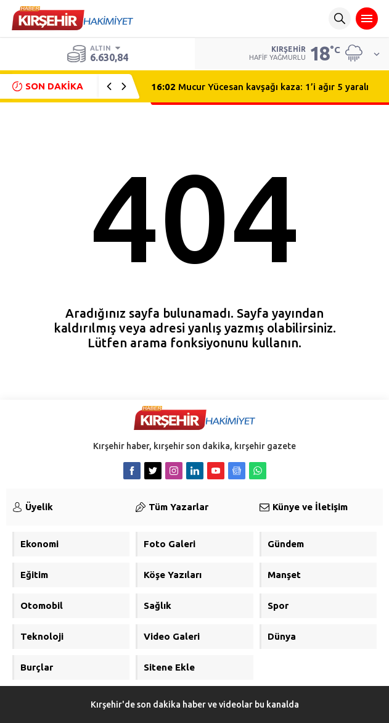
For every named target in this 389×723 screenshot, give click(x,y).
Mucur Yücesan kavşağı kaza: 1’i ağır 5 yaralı (260, 86)
